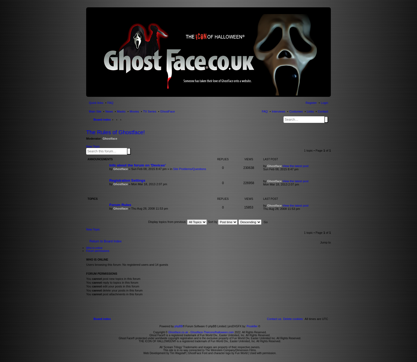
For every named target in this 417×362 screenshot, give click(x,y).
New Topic (93, 146)
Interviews (278, 111)
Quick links (96, 102)
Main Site (95, 111)
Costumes (296, 111)
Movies (134, 111)
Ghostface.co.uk (178, 332)
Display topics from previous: (177, 221)
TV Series (149, 111)
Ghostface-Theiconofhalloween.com (212, 332)
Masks (121, 111)
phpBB (179, 326)
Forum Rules (120, 205)
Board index (102, 119)
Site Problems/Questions (189, 169)
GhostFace (167, 111)
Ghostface (110, 138)
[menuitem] (293, 319)
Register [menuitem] (311, 102)
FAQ (265, 111)
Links (310, 111)
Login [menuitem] (324, 102)
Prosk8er (252, 326)
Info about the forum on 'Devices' (137, 165)
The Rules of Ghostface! (115, 132)
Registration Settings (127, 180)
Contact (323, 111)
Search (326, 119)
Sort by (222, 221)
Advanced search (132, 151)
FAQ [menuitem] (110, 102)
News (109, 111)
